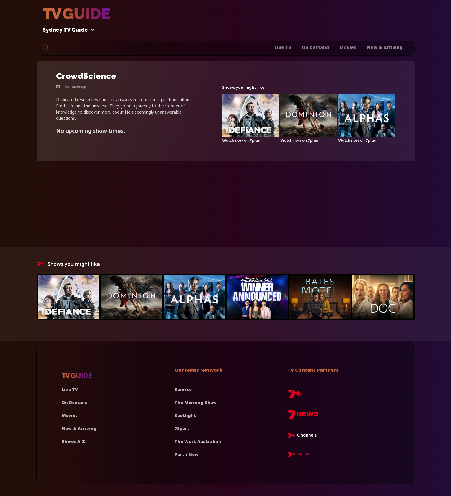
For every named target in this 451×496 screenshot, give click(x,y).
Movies (348, 47)
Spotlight (185, 415)
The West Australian (198, 441)
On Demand (315, 47)
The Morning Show (196, 402)
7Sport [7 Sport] (182, 428)
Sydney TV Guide (67, 30)
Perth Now (186, 454)
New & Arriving (385, 47)
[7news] (302, 416)
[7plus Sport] (299, 455)
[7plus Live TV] (303, 436)
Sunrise (183, 389)
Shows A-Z (73, 441)
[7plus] (294, 396)
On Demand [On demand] (75, 402)
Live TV (282, 47)
